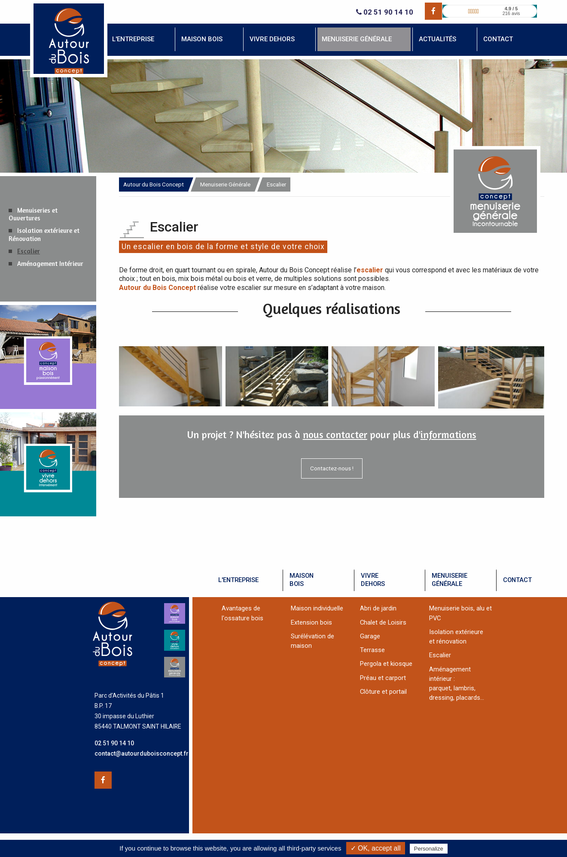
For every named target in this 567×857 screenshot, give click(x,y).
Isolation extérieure (456, 632)
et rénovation (447, 641)
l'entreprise (238, 580)
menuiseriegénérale (449, 580)
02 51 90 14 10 (384, 12)
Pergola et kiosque (386, 664)
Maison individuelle (317, 608)
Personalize (428, 848)
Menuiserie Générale (225, 184)
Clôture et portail (383, 691)
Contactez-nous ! (332, 468)
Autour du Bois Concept (153, 184)
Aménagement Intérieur (50, 263)
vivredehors (373, 580)
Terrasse (372, 650)
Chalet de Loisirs (383, 622)
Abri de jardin (378, 608)
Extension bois (311, 622)
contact (517, 580)
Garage (370, 636)
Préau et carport (383, 678)
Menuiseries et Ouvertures (33, 214)
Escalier (28, 251)
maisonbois (302, 580)
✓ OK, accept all (376, 848)
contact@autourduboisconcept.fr (141, 753)
